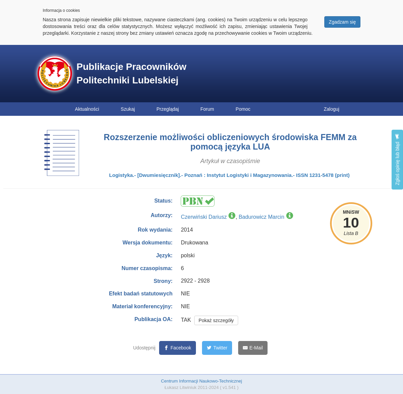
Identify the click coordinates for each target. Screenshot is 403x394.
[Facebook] (177, 348)
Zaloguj (331, 109)
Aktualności (87, 109)
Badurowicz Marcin (261, 217)
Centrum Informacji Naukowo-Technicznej (201, 381)
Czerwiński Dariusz (204, 217)
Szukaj (128, 109)
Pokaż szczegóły (216, 320)
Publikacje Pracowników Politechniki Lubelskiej (131, 73)
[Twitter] (217, 348)
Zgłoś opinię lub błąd (397, 159)
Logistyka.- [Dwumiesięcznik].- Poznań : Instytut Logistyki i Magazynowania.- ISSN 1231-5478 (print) (229, 175)
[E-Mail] (253, 348)
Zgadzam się (342, 22)
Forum (207, 109)
